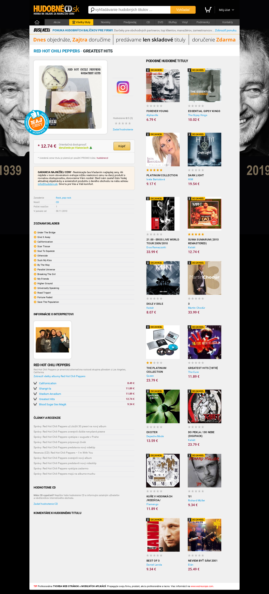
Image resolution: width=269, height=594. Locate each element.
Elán (190, 564)
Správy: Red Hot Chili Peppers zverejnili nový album (63, 458)
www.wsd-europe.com (202, 586)
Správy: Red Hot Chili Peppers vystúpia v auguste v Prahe (66, 436)
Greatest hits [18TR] (203, 368)
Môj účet (224, 10)
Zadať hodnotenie (123, 129)
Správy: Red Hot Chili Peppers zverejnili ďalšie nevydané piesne (69, 431)
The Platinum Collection (156, 369)
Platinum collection (162, 175)
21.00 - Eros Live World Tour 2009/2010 (162, 241)
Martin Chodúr (196, 307)
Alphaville (152, 115)
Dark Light (196, 175)
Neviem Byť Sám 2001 (203, 560)
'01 (190, 496)
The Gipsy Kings (197, 115)
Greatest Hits (47, 399)
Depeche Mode (155, 436)
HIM (190, 179)
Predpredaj (130, 22)
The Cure (193, 372)
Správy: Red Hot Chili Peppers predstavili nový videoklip (65, 463)
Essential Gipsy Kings (204, 111)
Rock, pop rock (63, 197)
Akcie (57, 22)
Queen (150, 375)
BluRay (173, 22)
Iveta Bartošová (155, 179)
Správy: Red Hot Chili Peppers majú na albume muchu (64, 473)
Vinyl (185, 22)
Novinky (105, 22)
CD (148, 22)
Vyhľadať (183, 10)
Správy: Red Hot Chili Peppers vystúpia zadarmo (61, 468)
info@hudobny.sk (48, 184)
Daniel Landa (154, 564)
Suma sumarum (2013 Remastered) (203, 241)
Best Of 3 (153, 560)
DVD (160, 22)
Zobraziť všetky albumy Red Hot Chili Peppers (59, 376)
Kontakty (227, 22)
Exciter (151, 432)
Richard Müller (196, 500)
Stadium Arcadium (50, 393)
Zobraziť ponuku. (226, 30)
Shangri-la (45, 388)
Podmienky (203, 22)
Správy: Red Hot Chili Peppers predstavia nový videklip (64, 447)
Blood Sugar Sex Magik (52, 404)
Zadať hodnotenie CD (46, 503)
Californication (47, 383)
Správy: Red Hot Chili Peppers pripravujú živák (60, 442)
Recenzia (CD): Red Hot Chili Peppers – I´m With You (63, 452)
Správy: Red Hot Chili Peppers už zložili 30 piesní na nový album (70, 426)
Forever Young (157, 111)
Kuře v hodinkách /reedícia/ (159, 498)
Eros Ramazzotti (156, 247)
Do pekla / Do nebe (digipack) (201, 434)
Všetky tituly (81, 22)
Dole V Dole (154, 303)
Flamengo (152, 504)
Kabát (191, 247)
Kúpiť (121, 146)
